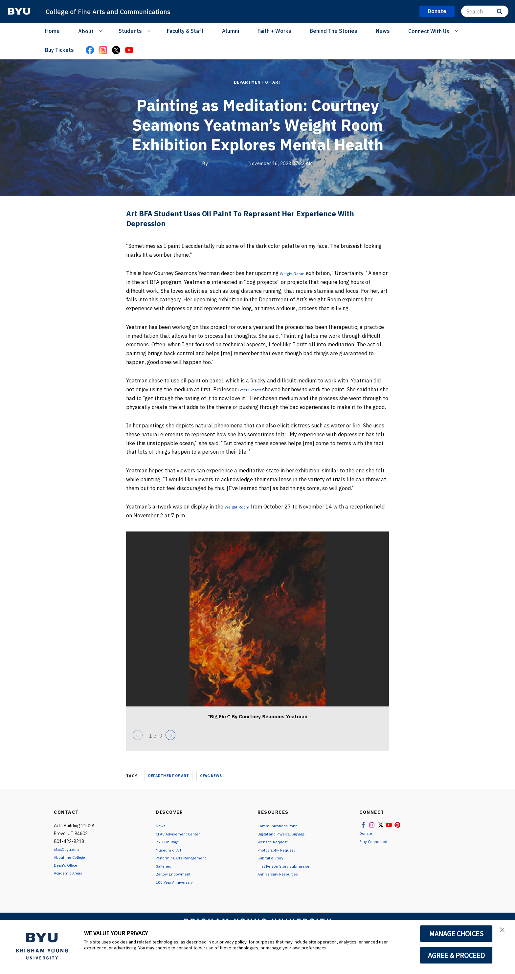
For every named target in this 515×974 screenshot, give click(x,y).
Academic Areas (70, 881)
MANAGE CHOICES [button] (456, 933)
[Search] (484, 11)
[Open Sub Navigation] (101, 31)
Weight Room (296, 273)
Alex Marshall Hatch (228, 163)
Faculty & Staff (185, 31)
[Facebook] (89, 50)
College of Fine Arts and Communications (121, 11)
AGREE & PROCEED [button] (456, 955)
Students (130, 31)
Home (52, 31)
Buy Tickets (59, 50)
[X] (116, 50)
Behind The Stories (333, 31)
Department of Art (257, 82)
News (383, 31)
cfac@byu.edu (68, 858)
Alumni (230, 31)
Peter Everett (255, 389)
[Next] (170, 744)
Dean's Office (67, 874)
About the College (73, 866)
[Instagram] (102, 50)
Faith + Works (274, 31)
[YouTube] (129, 50)
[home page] (19, 11)
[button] (504, 932)
